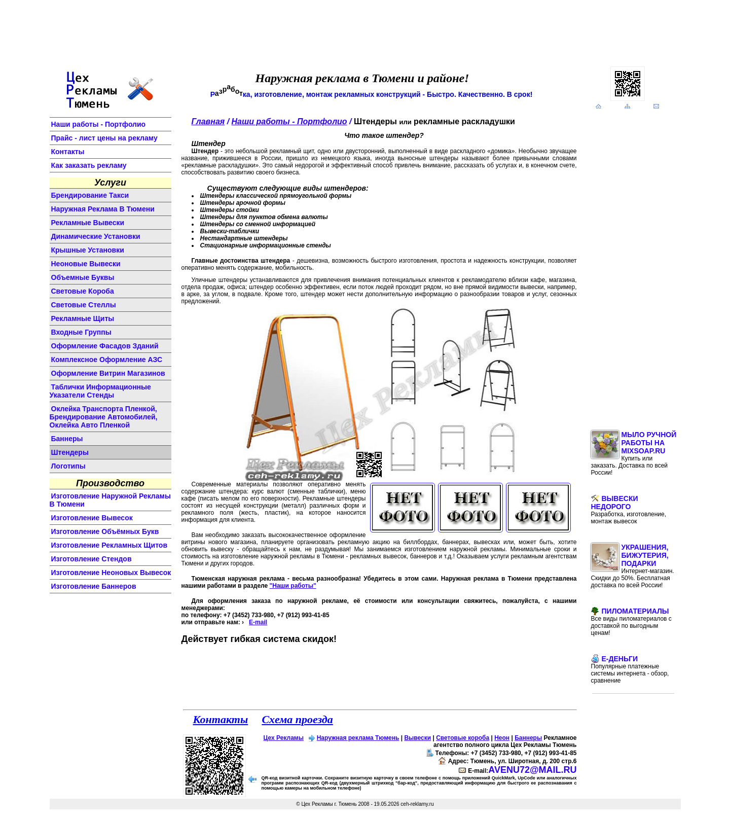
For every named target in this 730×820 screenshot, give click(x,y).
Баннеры (528, 737)
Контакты (68, 152)
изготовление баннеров (93, 586)
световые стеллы (83, 305)
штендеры (70, 452)
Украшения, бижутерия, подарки (632, 566)
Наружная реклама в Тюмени (103, 209)
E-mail (258, 622)
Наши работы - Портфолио (98, 124)
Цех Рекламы (284, 737)
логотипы (68, 466)
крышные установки (87, 250)
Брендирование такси (90, 195)
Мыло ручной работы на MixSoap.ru (634, 453)
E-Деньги (630, 669)
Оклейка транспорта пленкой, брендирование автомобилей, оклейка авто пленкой (104, 417)
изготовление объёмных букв (105, 531)
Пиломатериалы (631, 621)
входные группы (81, 332)
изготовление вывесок (92, 518)
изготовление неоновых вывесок (111, 572)
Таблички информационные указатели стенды (100, 391)
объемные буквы (83, 277)
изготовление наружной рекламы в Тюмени (110, 500)
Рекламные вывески (88, 223)
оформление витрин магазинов (108, 373)
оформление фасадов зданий (105, 346)
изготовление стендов (91, 559)
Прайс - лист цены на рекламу (104, 138)
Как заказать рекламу (89, 165)
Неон (501, 737)
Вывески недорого (629, 509)
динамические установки (95, 236)
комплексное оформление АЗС (107, 359)
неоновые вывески (86, 264)
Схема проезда (297, 719)
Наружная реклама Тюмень (358, 737)
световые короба (82, 291)
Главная (208, 121)
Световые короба (462, 737)
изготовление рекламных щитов (109, 545)
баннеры (67, 439)
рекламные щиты (83, 318)
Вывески (417, 737)
